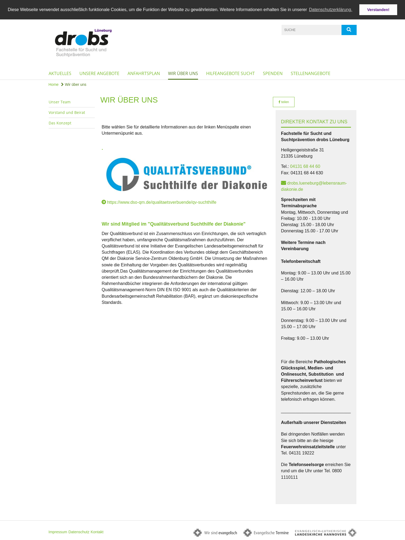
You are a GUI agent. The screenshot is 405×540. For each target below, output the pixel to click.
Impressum (58, 531)
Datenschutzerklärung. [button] (330, 9)
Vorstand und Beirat (67, 112)
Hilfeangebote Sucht (230, 73)
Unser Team (60, 101)
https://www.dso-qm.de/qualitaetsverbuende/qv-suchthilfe (161, 202)
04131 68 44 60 (305, 166)
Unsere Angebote (99, 73)
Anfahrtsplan (144, 73)
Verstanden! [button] (378, 10)
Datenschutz (78, 531)
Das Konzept (60, 122)
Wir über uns (183, 73)
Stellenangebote (310, 73)
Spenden (273, 73)
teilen (284, 102)
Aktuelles (60, 73)
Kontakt (97, 531)
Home (54, 84)
